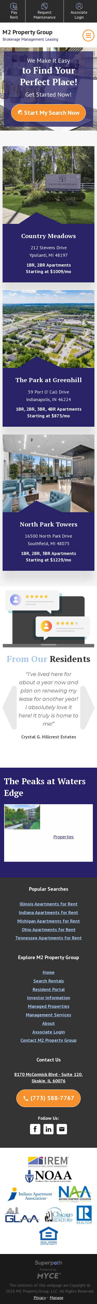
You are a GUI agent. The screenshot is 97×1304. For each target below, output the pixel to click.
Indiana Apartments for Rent (48, 912)
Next (87, 708)
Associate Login (48, 1032)
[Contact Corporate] (62, 1129)
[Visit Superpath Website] (48, 1263)
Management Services (48, 1015)
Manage (56, 1297)
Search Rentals (48, 981)
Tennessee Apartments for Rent (48, 938)
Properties (63, 837)
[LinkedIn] (48, 1129)
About (48, 1023)
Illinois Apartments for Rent (49, 904)
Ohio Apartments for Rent (49, 929)
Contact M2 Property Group (48, 1040)
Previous (10, 708)
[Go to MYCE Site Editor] (48, 1274)
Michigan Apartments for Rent (48, 921)
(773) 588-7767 (48, 1098)
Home (49, 972)
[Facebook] (35, 1129)
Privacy (40, 1297)
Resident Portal (49, 989)
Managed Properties (48, 1006)
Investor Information (48, 998)
